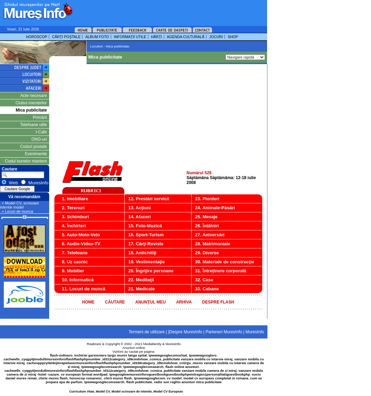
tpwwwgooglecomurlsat (168, 355)
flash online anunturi (181, 367)
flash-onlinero (61, 355)
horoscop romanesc (86, 378)
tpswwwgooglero (203, 355)
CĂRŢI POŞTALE (66, 37)
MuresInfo (173, 344)
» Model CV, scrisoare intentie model (19, 205)
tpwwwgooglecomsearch (101, 367)
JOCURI (216, 37)
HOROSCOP (36, 37)
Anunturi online (133, 348)
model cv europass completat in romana (215, 378)
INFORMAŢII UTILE (130, 37)
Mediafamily (152, 344)
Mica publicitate (31, 110)
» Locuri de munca (17, 211)
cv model (174, 378)
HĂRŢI (156, 37)
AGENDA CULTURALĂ (185, 37)
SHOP (233, 37)
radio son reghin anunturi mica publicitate (188, 382)
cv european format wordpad (84, 374)
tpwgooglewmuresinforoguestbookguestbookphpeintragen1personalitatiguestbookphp (179, 374)
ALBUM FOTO (97, 37)
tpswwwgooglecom (149, 378)
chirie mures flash (53, 378)
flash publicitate (139, 382)
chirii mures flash (118, 378)
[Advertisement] (161, 10)
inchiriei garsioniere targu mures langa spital (110, 355)
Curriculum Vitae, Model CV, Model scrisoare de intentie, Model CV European (126, 391)
